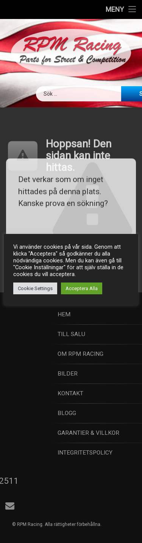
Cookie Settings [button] (35, 288)
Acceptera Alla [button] (82, 288)
